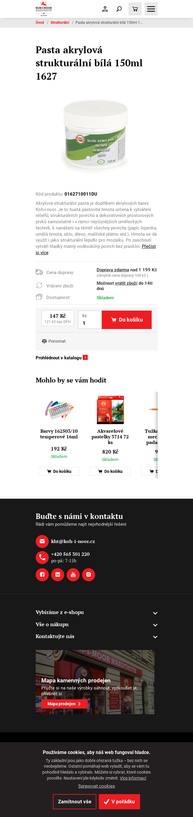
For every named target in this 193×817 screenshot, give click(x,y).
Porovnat (57, 341)
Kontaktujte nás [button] (55, 636)
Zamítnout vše (74, 802)
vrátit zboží (126, 283)
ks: (84, 315)
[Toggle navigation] (118, 8)
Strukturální (60, 23)
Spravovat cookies (96, 786)
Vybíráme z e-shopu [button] (60, 612)
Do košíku (59, 471)
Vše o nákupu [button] (52, 624)
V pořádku (119, 802)
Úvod (40, 23)
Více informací (133, 778)
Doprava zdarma (113, 270)
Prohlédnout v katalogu (58, 358)
